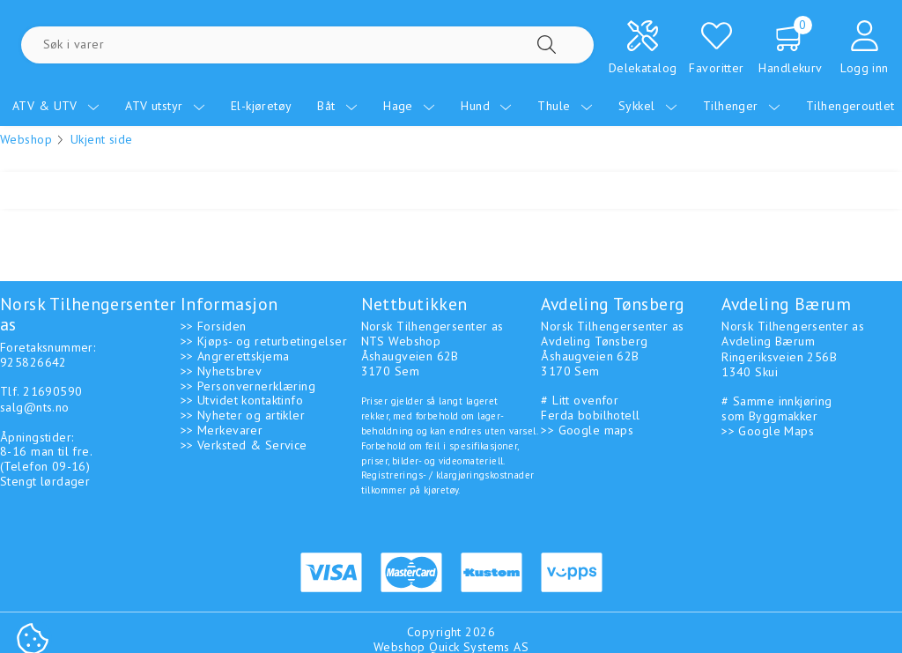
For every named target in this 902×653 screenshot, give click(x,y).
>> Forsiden (214, 326)
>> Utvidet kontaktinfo (242, 400)
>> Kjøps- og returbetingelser (264, 341)
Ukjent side (101, 139)
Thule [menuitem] (565, 106)
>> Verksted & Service (244, 445)
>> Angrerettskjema (235, 356)
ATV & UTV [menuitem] (56, 106)
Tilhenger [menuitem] (741, 106)
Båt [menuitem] (337, 106)
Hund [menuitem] (486, 106)
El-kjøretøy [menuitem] (261, 106)
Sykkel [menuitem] (647, 106)
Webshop (26, 139)
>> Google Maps (767, 431)
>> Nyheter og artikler (243, 415)
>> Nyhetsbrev (221, 371)
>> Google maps (587, 430)
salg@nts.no (35, 407)
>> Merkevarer (221, 430)
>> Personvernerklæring (248, 386)
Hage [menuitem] (409, 106)
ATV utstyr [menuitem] (165, 106)
